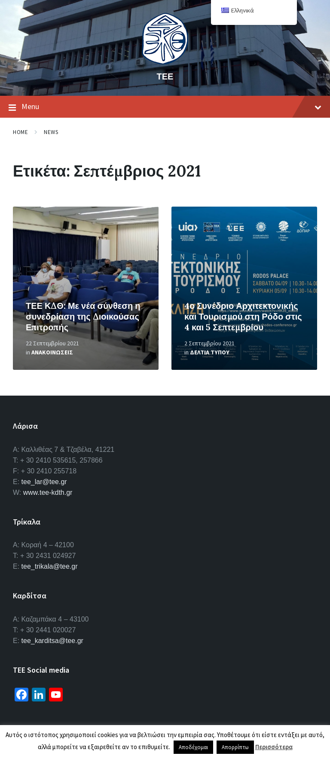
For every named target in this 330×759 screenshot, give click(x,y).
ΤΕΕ (165, 76)
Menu (165, 107)
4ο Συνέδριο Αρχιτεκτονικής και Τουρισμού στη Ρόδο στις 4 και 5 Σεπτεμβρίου (243, 316)
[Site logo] (165, 62)
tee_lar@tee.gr (44, 481)
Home (20, 132)
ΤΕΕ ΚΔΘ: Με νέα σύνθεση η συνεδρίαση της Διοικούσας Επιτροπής (83, 316)
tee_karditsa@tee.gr (52, 640)
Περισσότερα (274, 747)
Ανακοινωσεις (52, 352)
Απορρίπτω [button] (235, 747)
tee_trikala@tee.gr (49, 566)
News (51, 132)
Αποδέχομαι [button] (193, 747)
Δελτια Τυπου (209, 352)
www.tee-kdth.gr (48, 492)
